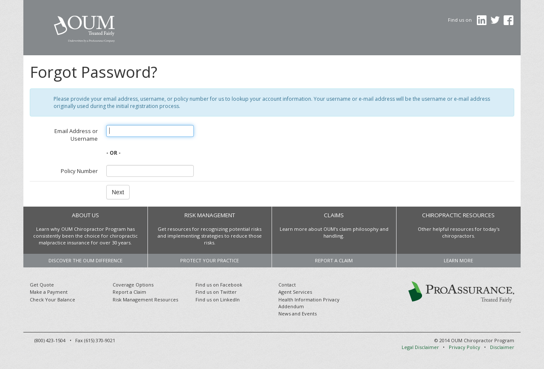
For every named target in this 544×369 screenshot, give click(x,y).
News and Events (297, 313)
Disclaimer (502, 347)
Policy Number (79, 171)
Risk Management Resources (145, 299)
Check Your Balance (52, 299)
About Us (85, 215)
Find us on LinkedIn (218, 299)
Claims (334, 215)
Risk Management (209, 215)
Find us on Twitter (216, 292)
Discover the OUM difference (85, 260)
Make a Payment (49, 292)
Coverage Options (133, 284)
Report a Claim (334, 260)
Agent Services (295, 292)
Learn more (458, 260)
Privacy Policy (464, 347)
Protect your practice (209, 260)
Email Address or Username (76, 134)
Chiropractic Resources (458, 215)
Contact (287, 284)
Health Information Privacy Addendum (309, 302)
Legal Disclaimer (420, 347)
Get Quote (42, 284)
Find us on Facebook (219, 284)
